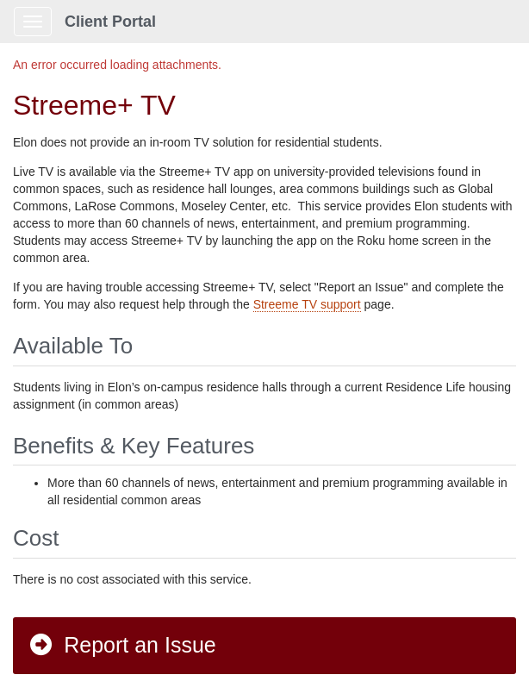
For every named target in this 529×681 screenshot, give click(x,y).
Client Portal (110, 21)
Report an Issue (122, 645)
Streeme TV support (307, 304)
